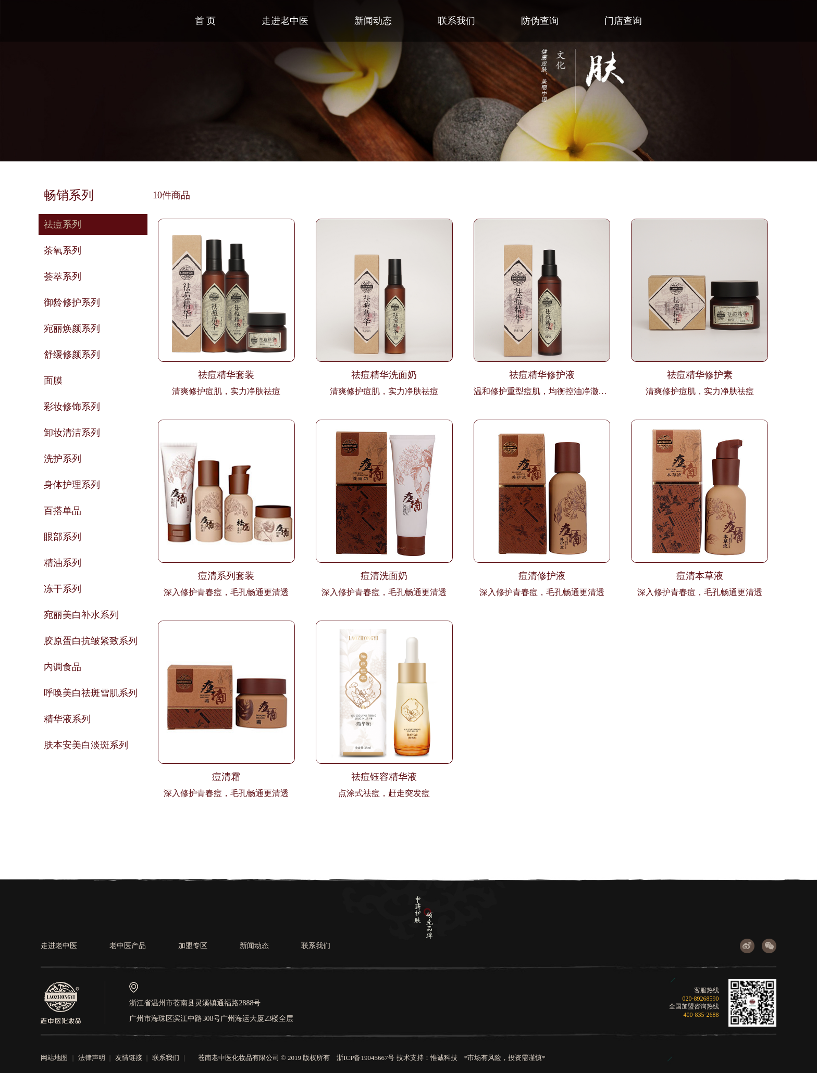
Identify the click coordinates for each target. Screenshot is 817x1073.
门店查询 (623, 21)
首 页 (205, 21)
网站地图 (54, 1058)
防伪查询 (540, 21)
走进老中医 (285, 21)
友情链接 (128, 1058)
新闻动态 (373, 21)
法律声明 (91, 1058)
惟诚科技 (443, 1058)
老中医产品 (127, 946)
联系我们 (456, 21)
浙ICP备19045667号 (365, 1058)
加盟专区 (192, 946)
